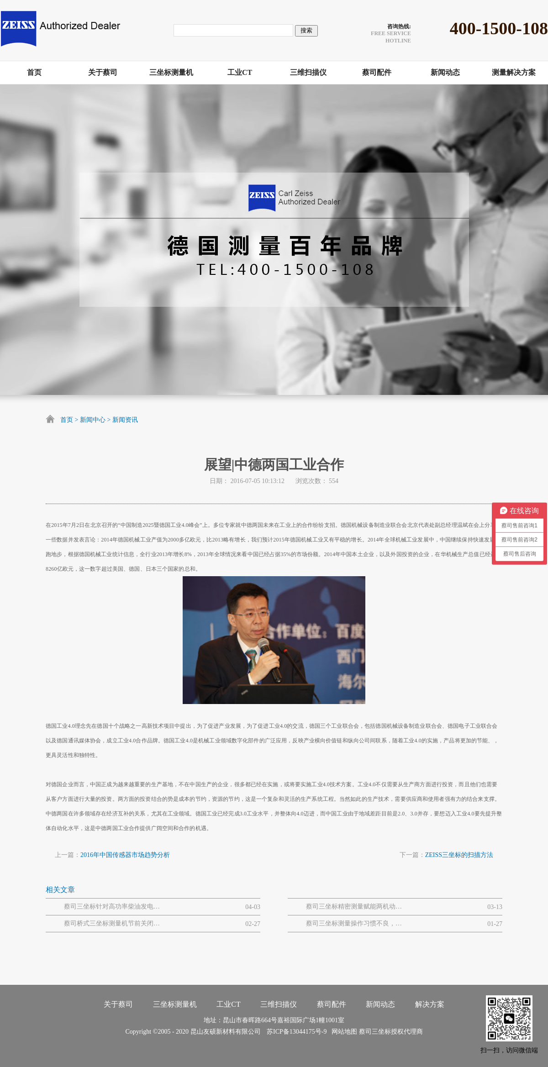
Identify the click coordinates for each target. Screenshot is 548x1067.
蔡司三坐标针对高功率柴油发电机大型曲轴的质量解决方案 (112, 906)
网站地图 (342, 1031)
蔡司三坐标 (375, 1031)
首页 (66, 419)
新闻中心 (92, 419)
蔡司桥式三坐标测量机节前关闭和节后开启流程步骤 (112, 923)
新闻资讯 (125, 419)
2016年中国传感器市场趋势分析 (125, 854)
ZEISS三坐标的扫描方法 (459, 854)
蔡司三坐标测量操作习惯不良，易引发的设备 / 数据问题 (354, 923)
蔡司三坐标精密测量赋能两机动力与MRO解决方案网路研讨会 (354, 906)
